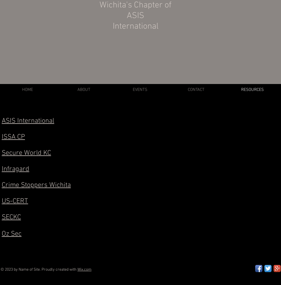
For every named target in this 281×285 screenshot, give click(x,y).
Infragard (15, 169)
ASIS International (28, 121)
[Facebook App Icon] (258, 268)
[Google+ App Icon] (277, 268)
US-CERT (15, 201)
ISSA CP (13, 137)
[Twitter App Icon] (268, 268)
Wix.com (84, 269)
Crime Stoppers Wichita (36, 185)
